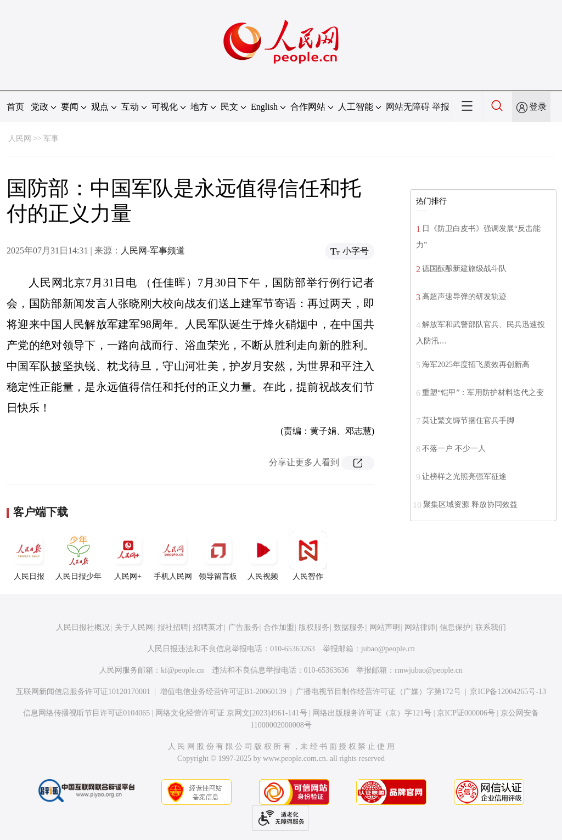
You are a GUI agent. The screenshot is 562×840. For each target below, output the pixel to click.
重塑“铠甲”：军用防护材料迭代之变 (483, 392)
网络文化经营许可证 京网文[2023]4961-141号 (231, 713)
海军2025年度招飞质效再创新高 (476, 364)
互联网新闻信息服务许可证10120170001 (83, 691)
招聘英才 (208, 627)
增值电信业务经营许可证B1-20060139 (223, 691)
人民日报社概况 (83, 627)
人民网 (19, 138)
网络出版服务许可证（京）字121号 (371, 713)
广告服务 (243, 627)
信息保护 (455, 627)
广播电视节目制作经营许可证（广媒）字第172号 (378, 691)
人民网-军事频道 (153, 250)
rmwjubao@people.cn (429, 670)
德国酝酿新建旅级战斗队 (464, 268)
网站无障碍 (408, 106)
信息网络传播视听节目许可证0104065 (86, 713)
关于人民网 (134, 627)
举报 (440, 106)
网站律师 (419, 627)
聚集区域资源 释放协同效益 (470, 504)
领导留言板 (218, 555)
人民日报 (29, 555)
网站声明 (384, 627)
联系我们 (490, 627)
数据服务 (349, 627)
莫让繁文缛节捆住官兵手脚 (468, 420)
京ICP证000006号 (466, 713)
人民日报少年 (78, 555)
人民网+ (128, 555)
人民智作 (308, 555)
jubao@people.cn (388, 649)
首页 (15, 106)
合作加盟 (278, 627)
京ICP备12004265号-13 (508, 691)
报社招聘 (173, 627)
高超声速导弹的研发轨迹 (464, 296)
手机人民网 (173, 555)
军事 (51, 138)
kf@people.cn (182, 670)
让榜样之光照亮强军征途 (464, 476)
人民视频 (263, 555)
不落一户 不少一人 (454, 448)
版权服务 (314, 627)
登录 (538, 106)
